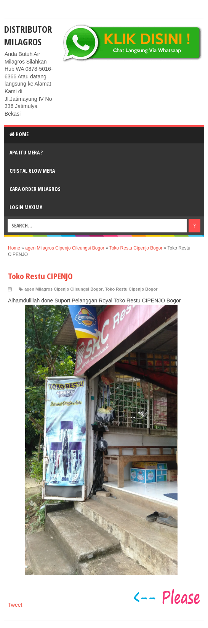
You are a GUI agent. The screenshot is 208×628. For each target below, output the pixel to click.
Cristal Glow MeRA (32, 170)
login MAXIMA (26, 207)
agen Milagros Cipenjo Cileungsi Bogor (63, 289)
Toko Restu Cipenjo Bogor (131, 289)
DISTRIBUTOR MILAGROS (28, 35)
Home (19, 134)
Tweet (15, 605)
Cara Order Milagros (35, 188)
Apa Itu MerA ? (26, 152)
